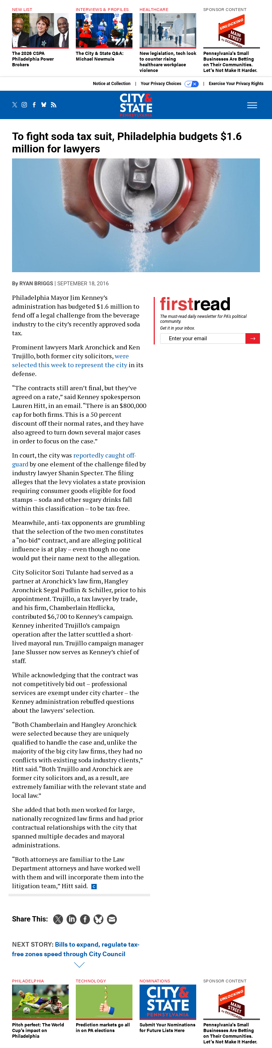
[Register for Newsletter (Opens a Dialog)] (252, 338)
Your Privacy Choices (170, 84)
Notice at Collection (111, 83)
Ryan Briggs (36, 283)
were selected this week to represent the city (70, 360)
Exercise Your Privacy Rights (236, 83)
